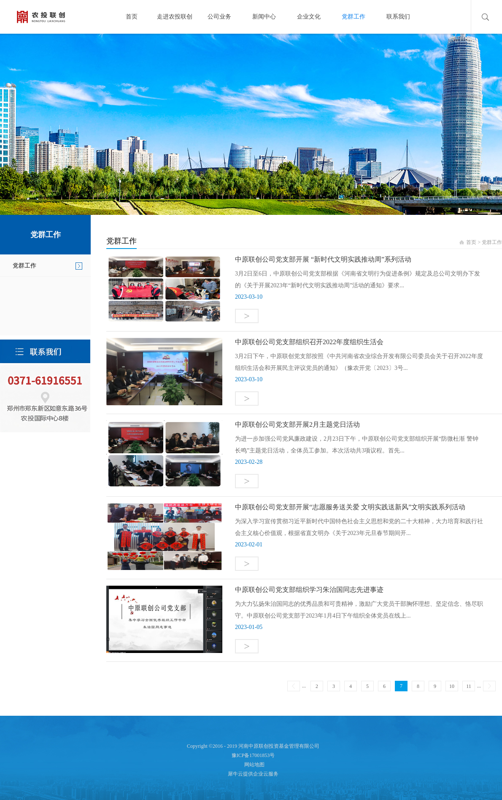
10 (451, 686)
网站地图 (253, 765)
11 (468, 686)
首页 (132, 16)
